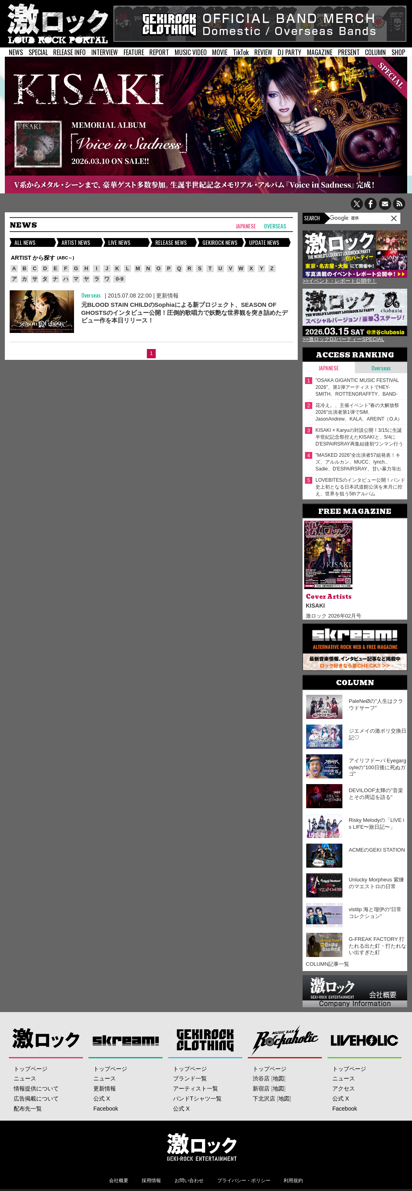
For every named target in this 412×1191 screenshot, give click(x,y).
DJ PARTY (289, 52)
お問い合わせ (189, 1180)
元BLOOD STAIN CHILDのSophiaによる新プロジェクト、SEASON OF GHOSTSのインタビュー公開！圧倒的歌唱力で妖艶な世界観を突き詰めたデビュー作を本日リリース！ (184, 312)
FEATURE (134, 52)
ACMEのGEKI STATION (377, 850)
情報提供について (36, 1088)
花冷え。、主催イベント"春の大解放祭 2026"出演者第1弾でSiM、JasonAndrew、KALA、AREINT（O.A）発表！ (358, 412)
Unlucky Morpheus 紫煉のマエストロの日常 (376, 883)
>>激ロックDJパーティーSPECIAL (343, 339)
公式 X (101, 1098)
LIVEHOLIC (365, 1040)
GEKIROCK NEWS (219, 242)
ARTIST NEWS (76, 242)
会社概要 (118, 1180)
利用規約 (293, 1180)
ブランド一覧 (190, 1078)
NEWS (16, 52)
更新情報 (167, 295)
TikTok (241, 52)
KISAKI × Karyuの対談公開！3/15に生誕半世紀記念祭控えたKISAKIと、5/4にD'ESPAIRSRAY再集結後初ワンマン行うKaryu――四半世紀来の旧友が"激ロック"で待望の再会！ (359, 437)
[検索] (351, 218)
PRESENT (349, 52)
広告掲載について (36, 1098)
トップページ (30, 1069)
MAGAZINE (319, 52)
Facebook (105, 1108)
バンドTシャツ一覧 (197, 1098)
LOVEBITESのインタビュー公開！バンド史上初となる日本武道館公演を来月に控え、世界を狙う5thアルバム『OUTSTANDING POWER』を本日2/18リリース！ (360, 487)
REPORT (159, 52)
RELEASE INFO (69, 52)
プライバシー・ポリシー (243, 1180)
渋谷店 (261, 1078)
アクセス (343, 1088)
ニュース (25, 1078)
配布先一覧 (28, 1108)
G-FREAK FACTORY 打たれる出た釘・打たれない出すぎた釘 (377, 946)
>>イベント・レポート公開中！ (340, 281)
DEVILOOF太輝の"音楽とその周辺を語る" (376, 793)
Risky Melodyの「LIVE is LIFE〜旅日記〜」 (376, 823)
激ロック (46, 1040)
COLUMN (375, 52)
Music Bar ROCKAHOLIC (285, 1040)
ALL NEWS (24, 242)
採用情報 (151, 1180)
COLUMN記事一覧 (327, 964)
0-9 (120, 279)
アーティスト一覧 (195, 1088)
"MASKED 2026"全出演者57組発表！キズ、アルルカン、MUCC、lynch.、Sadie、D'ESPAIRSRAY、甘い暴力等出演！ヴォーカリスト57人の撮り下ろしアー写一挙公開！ (359, 462)
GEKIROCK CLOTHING (205, 1040)
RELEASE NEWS (171, 242)
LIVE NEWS (119, 242)
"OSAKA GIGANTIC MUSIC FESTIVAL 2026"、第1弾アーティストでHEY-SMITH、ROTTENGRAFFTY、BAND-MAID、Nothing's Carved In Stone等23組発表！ (359, 387)
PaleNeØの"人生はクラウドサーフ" (376, 704)
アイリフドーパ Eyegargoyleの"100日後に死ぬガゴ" (377, 767)
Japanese (246, 226)
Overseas (275, 226)
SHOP (398, 52)
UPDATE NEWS (264, 242)
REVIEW (263, 52)
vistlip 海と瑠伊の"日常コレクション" (375, 912)
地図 (278, 1078)
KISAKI (315, 605)
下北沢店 (264, 1098)
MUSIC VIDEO (191, 52)
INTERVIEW (104, 52)
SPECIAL (38, 52)
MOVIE (219, 52)
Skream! (126, 1040)
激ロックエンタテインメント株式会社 (201, 1147)
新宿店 (261, 1088)
